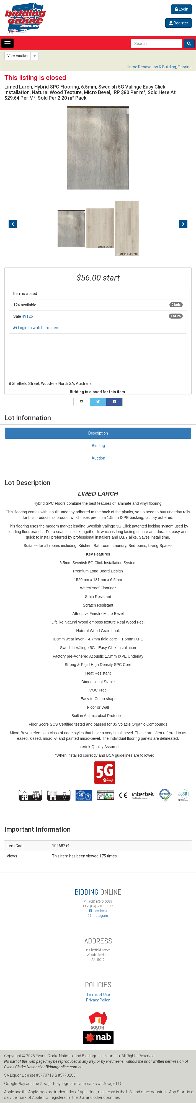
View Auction (17, 56)
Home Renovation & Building (151, 67)
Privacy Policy (98, 1000)
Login (181, 9)
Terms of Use (98, 994)
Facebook (98, 911)
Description (98, 433)
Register (178, 23)
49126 (27, 316)
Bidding (98, 445)
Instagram (98, 916)
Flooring (185, 67)
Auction (98, 458)
